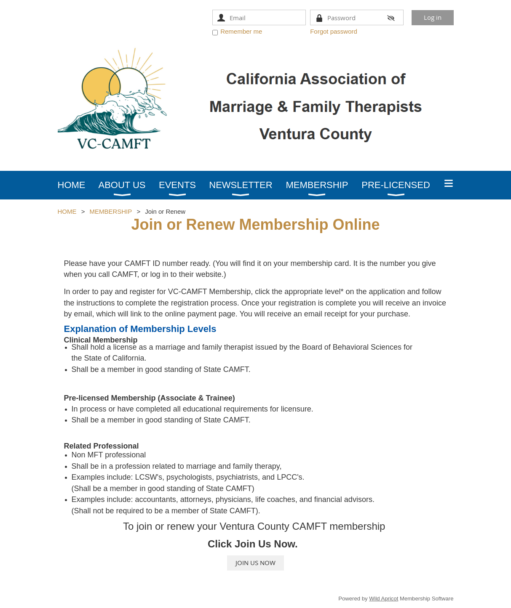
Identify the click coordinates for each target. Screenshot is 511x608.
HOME (67, 211)
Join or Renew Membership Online (255, 224)
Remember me (241, 31)
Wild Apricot (383, 598)
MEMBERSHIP (110, 211)
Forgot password (333, 31)
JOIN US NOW (255, 562)
